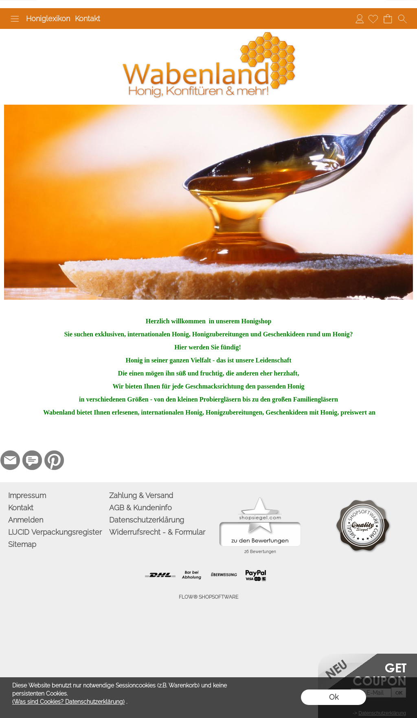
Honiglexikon (48, 18)
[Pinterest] (54, 460)
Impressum (27, 495)
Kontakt (87, 18)
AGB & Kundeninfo (140, 507)
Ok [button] (333, 697)
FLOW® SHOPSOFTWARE (208, 597)
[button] (14, 18)
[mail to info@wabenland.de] (10, 460)
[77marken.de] (32, 460)
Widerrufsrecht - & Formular (157, 532)
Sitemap (22, 544)
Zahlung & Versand (141, 495)
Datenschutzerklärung (146, 520)
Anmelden (359, 18)
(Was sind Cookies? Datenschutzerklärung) (68, 701)
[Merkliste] (373, 18)
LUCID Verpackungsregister (55, 532)
